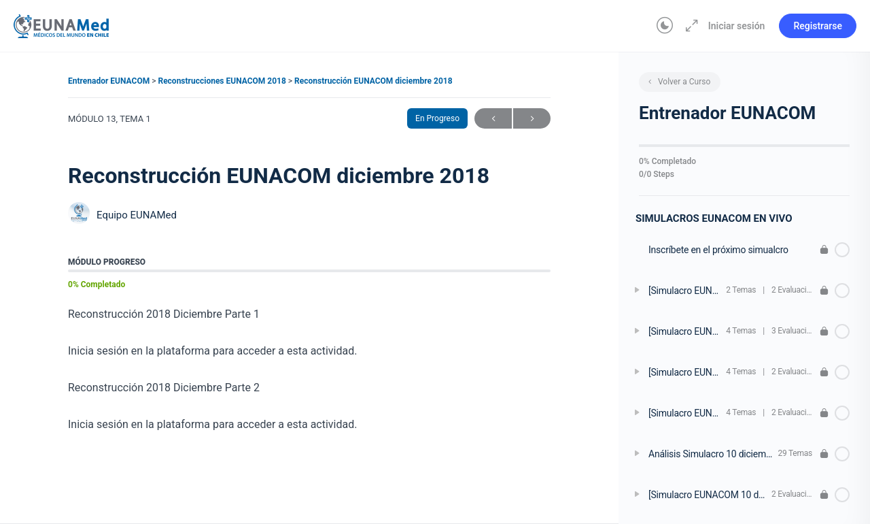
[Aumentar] (689, 26)
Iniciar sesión (736, 25)
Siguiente (532, 119)
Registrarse (817, 25)
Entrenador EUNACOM (110, 81)
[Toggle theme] (664, 26)
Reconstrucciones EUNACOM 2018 (223, 81)
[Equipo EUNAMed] (79, 214)
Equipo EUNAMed (137, 215)
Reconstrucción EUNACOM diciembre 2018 (373, 81)
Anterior (493, 119)
